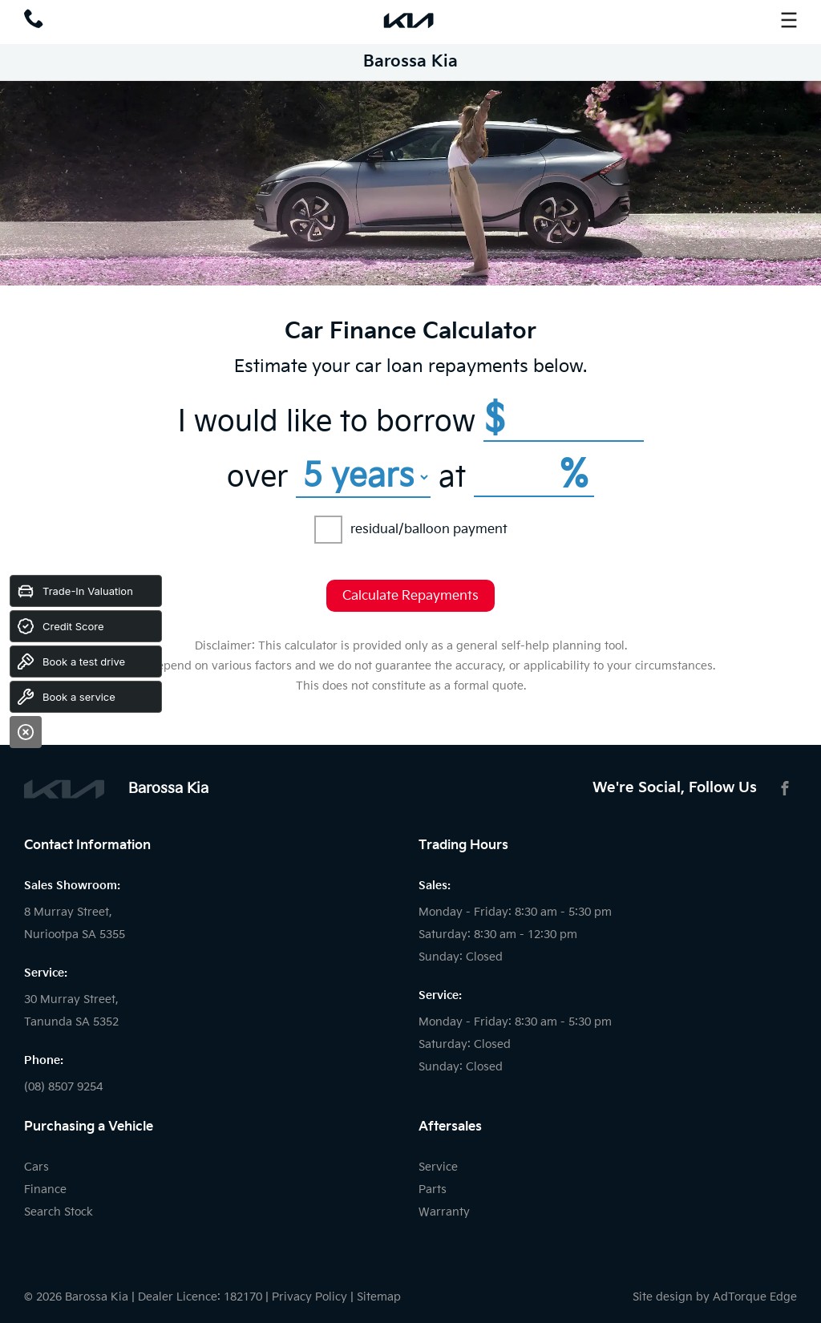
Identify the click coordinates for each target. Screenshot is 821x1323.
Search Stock (58, 1212)
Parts (433, 1189)
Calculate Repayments (410, 596)
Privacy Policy (309, 1297)
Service (438, 1167)
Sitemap (379, 1297)
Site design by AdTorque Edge (715, 1297)
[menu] (789, 20)
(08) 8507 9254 (63, 1087)
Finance (45, 1189)
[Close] (26, 732)
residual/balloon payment (411, 530)
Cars (36, 1167)
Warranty (444, 1212)
